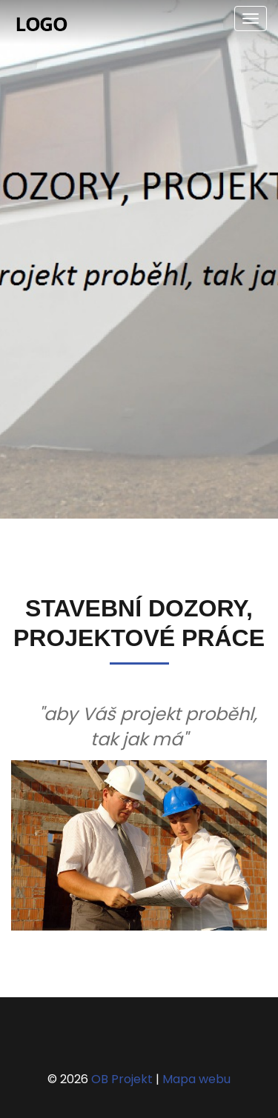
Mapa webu (196, 1079)
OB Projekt (122, 1079)
